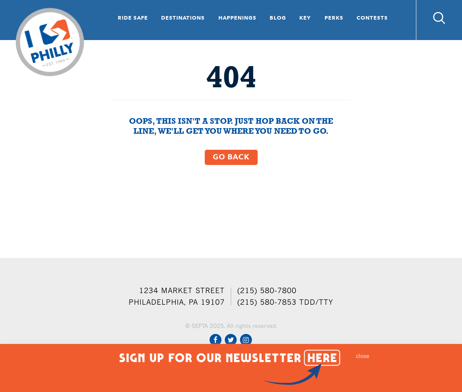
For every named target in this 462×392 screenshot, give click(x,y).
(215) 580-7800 (267, 290)
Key (305, 17)
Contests (372, 17)
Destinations (183, 17)
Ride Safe (133, 17)
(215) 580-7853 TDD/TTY (285, 302)
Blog (278, 17)
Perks (334, 17)
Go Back (231, 156)
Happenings (237, 17)
